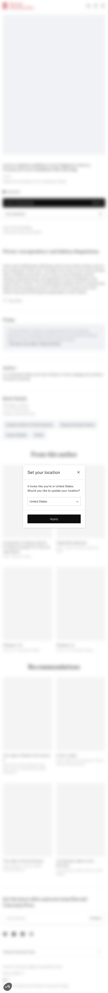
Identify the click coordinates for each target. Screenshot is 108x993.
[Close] (78, 472)
